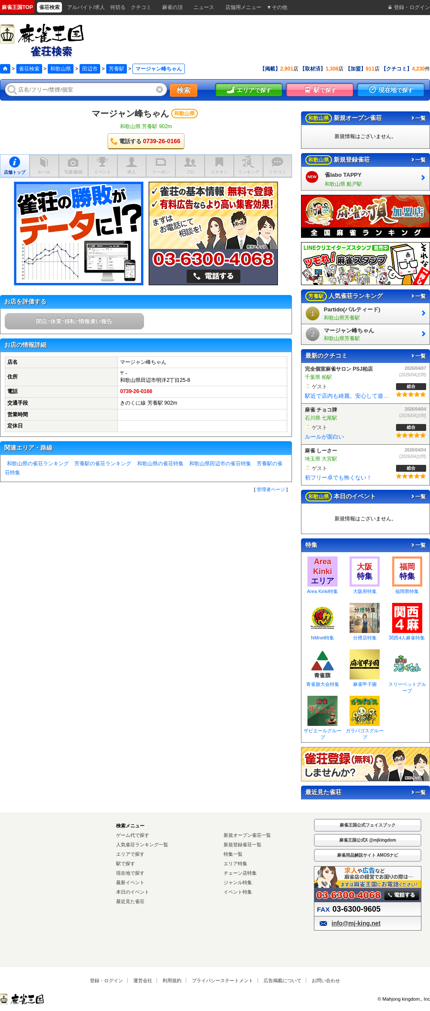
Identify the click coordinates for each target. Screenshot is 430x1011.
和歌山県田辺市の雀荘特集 (220, 464)
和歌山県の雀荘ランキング (38, 464)
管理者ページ (271, 489)
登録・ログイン (106, 980)
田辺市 (90, 69)
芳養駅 (116, 69)
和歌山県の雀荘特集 (160, 464)
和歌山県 (60, 69)
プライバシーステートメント (222, 980)
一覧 (418, 118)
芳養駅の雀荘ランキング (102, 464)
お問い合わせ (326, 980)
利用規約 (172, 980)
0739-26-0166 (136, 391)
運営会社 (142, 980)
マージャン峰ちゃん (130, 113)
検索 (183, 90)
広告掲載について (282, 980)
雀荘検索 (29, 69)
